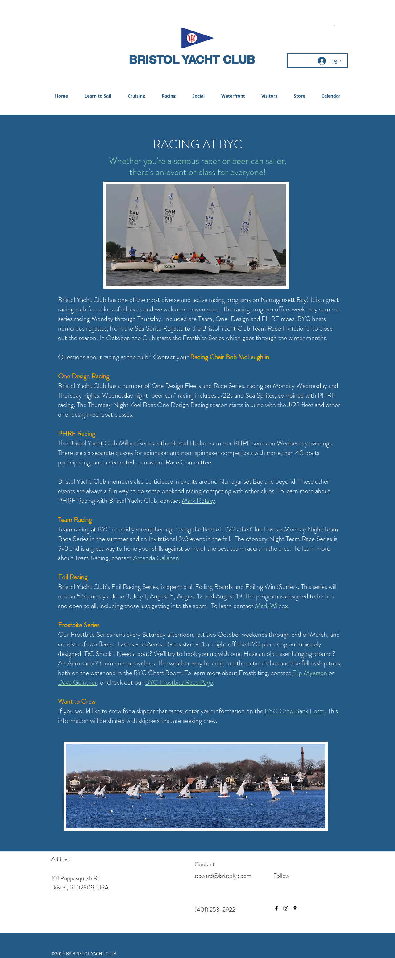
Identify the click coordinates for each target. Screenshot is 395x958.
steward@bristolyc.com (222, 875)
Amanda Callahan (156, 558)
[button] (334, 25)
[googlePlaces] (295, 908)
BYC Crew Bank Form (295, 711)
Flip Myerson (309, 672)
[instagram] (286, 908)
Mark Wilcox (271, 605)
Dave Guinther (77, 682)
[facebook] (276, 908)
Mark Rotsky (198, 500)
